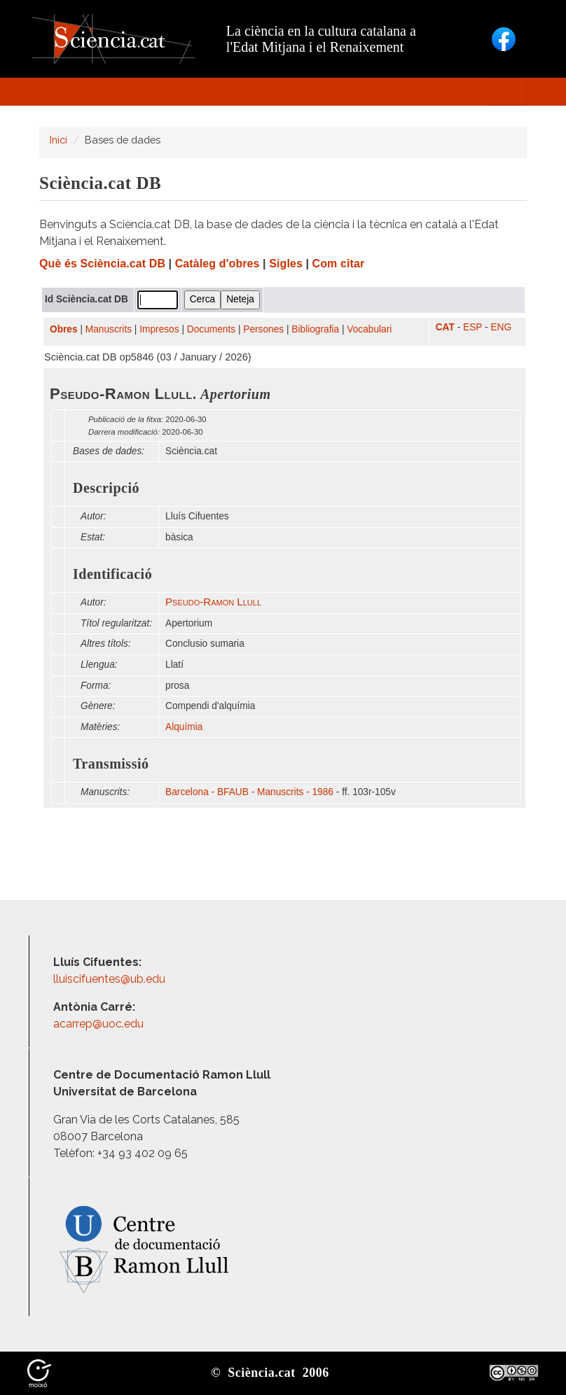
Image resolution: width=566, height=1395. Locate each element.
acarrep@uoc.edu (98, 1023)
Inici (58, 140)
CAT (445, 327)
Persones (263, 329)
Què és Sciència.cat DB (102, 263)
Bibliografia (315, 329)
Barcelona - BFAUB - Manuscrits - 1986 (249, 792)
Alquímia (183, 727)
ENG (500, 327)
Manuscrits (108, 329)
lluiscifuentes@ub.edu (110, 979)
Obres (64, 329)
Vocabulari (369, 329)
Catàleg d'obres (217, 263)
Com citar (338, 263)
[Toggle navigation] (507, 92)
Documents (211, 329)
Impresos (159, 329)
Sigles (286, 263)
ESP (472, 327)
